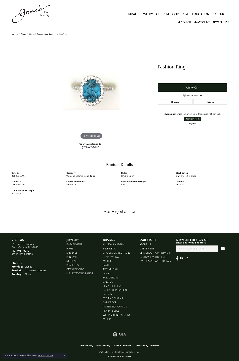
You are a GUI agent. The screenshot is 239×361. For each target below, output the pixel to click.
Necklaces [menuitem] (72, 261)
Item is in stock (192, 119)
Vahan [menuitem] (107, 273)
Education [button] (200, 14)
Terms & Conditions (123, 345)
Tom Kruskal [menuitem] (111, 269)
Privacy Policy (103, 345)
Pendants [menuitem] (72, 256)
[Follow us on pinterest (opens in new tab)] (181, 259)
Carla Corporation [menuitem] (115, 290)
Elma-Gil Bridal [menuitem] (112, 285)
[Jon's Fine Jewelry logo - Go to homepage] (32, 14)
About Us (145, 244)
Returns (210, 102)
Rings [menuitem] (69, 248)
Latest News (146, 248)
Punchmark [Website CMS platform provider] (125, 356)
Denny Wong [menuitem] (111, 256)
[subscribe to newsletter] (222, 248)
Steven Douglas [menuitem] (113, 298)
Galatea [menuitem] (108, 281)
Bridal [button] (131, 14)
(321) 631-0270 (90, 147)
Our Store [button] (180, 14)
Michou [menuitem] (108, 261)
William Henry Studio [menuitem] (116, 314)
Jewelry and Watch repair (155, 261)
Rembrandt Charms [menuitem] (115, 306)
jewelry (15, 34)
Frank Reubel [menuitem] (111, 310)
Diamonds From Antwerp (154, 252)
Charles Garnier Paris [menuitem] (116, 252)
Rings (23, 34)
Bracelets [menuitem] (72, 265)
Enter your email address (191, 242)
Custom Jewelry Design (153, 256)
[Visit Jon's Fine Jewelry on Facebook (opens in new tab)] (177, 259)
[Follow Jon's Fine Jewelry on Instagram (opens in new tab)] (186, 259)
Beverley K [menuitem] (109, 248)
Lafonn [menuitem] (107, 294)
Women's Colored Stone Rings (41, 34)
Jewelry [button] (146, 14)
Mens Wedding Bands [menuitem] (79, 273)
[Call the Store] (20, 250)
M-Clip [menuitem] (107, 319)
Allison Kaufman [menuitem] (113, 244)
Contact (220, 14)
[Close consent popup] (65, 356)
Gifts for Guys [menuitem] (75, 269)
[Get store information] (22, 254)
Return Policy (86, 345)
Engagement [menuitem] (74, 244)
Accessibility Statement (147, 345)
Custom (162, 14)
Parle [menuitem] (106, 265)
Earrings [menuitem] (72, 252)
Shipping (175, 102)
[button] (184, 22)
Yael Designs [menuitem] (111, 277)
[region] (91, 90)
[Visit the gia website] (119, 334)
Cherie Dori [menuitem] (110, 302)
